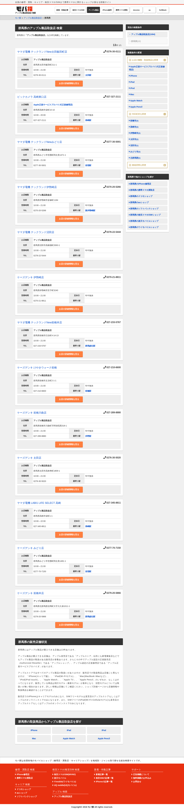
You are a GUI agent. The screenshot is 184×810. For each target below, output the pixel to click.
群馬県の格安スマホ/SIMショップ (145, 215)
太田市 (134, 139)
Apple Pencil (104, 738)
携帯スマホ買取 (122, 10)
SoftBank (162, 10)
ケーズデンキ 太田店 (29, 457)
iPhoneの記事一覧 (104, 781)
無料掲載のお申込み (142, 778)
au (150, 10)
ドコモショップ (24, 789)
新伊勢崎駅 (90, 210)
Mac (34, 738)
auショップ (22, 793)
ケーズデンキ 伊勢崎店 (30, 277)
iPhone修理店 (23, 774)
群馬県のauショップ (139, 202)
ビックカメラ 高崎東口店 (31, 96)
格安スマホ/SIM (78, 10)
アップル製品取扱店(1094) (143, 34)
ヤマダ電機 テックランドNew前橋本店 (39, 322)
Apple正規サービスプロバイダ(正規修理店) (53, 105)
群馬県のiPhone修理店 (140, 184)
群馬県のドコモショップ (141, 196)
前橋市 (134, 121)
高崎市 (134, 127)
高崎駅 (88, 120)
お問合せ (137, 781)
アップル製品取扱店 (63, 796)
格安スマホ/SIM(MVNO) (65, 774)
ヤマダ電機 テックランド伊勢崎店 (37, 187)
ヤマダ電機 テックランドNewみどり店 (39, 142)
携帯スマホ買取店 (25, 778)
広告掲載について (141, 774)
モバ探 (91, 807)
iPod (104, 730)
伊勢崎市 (135, 133)
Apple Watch (69, 738)
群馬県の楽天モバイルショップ (144, 221)
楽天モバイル (60, 778)
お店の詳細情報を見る (69, 83)
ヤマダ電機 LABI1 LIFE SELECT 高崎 (39, 503)
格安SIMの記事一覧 (104, 778)
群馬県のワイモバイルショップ (144, 227)
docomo (136, 10)
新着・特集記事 (62, 10)
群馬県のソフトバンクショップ (144, 208)
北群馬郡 (135, 158)
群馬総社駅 (90, 346)
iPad (69, 730)
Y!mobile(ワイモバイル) (65, 781)
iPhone (34, 730)
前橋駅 (88, 391)
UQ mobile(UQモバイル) (65, 785)
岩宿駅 (88, 165)
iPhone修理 (107, 10)
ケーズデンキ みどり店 (30, 548)
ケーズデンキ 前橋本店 (30, 593)
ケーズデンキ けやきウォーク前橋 (37, 367)
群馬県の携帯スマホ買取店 (142, 190)
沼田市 (134, 145)
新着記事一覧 (102, 774)
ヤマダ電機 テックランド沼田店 (35, 232)
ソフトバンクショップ (27, 796)
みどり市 (135, 151)
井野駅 (88, 436)
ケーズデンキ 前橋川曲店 (31, 412)
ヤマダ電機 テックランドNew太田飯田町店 (42, 51)
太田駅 (88, 75)
